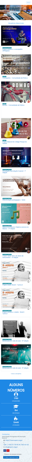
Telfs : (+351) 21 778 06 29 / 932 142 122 (16, 445)
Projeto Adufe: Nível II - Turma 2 (13, 285)
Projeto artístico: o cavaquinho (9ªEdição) (12, 50)
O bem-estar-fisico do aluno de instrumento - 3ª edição (13, 256)
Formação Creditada (7, 47)
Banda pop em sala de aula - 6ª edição (16, 341)
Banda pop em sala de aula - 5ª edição (16, 368)
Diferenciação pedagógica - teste (14, 200)
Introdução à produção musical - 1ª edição (14, 172)
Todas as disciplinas (16, 373)
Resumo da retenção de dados (12, 454)
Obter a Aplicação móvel (11, 457)
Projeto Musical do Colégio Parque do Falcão (15, 142)
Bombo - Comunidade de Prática (13, 105)
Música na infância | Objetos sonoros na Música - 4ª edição (16, 228)
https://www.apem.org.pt (13, 440)
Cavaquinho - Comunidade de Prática (15, 78)
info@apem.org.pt (11, 447)
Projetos (4, 76)
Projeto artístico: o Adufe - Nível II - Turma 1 (14, 313)
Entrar (28, 2)
